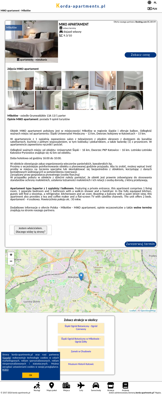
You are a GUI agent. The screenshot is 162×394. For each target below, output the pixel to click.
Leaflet (133, 310)
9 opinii (54, 119)
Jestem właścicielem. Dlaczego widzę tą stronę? (30, 230)
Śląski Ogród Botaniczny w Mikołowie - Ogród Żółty (81, 340)
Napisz (158, 392)
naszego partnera (44, 210)
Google (7, 357)
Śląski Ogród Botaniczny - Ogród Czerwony (81, 328)
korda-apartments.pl (81, 6)
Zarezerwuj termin (140, 244)
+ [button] (11, 255)
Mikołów (11, 27)
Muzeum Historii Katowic (81, 364)
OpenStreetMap (148, 310)
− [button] (11, 261)
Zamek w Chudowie (81, 351)
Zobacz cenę (140, 55)
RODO (5, 369)
